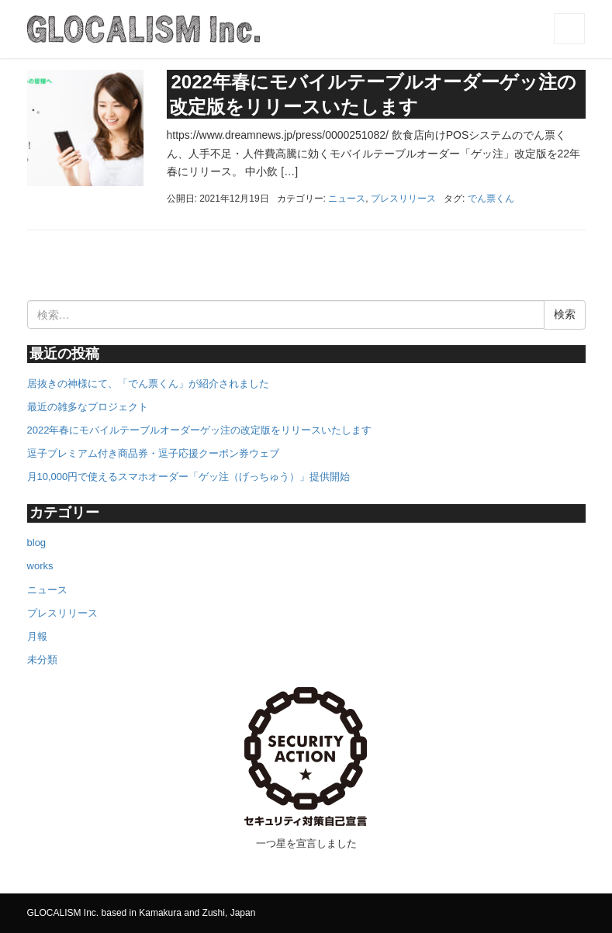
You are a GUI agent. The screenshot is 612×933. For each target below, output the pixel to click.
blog (37, 542)
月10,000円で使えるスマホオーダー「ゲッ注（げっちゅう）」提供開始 (189, 476)
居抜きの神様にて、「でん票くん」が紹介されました (148, 383)
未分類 (42, 659)
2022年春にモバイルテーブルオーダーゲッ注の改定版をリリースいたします (199, 430)
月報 (37, 636)
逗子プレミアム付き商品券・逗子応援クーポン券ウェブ (153, 453)
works (40, 566)
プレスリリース (403, 198)
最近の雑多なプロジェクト (87, 407)
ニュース (346, 198)
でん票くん (491, 198)
